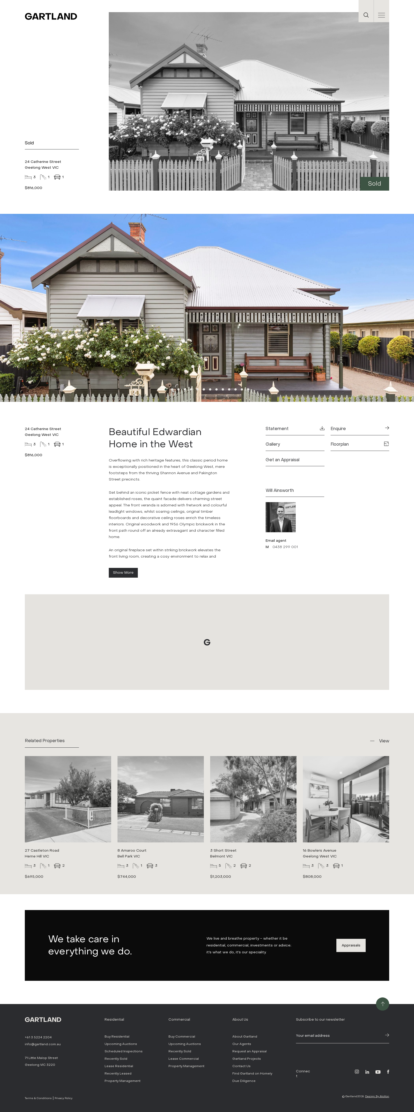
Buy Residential (117, 1036)
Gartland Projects (246, 1059)
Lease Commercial (183, 1059)
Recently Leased (118, 1073)
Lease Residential (119, 1066)
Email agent (276, 540)
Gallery (273, 444)
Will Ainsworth (280, 490)
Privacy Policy (63, 1098)
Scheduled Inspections (124, 1051)
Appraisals (351, 945)
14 (248, 389)
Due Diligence (244, 1081)
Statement (295, 428)
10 (222, 389)
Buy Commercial (181, 1036)
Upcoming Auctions (121, 1044)
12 (235, 389)
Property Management (122, 1081)
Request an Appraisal (249, 1051)
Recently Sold (116, 1059)
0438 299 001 (285, 546)
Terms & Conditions (38, 1098)
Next (331, 308)
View (384, 741)
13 (241, 389)
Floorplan (360, 444)
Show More (123, 572)
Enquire (360, 428)
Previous (83, 308)
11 (229, 389)
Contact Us (241, 1066)
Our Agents (241, 1044)
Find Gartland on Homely (252, 1073)
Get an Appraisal (282, 459)
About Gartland (244, 1036)
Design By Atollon (377, 1096)
